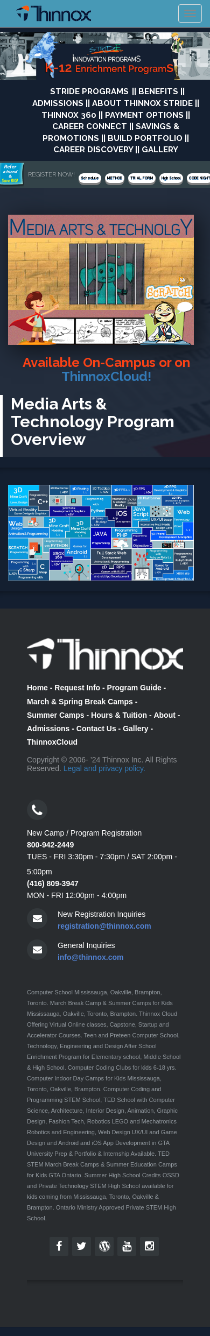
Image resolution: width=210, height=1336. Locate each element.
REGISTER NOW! (51, 174)
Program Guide (134, 687)
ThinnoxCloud (52, 742)
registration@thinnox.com (104, 926)
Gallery (135, 728)
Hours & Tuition (119, 715)
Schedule (90, 177)
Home (37, 687)
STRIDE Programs (89, 91)
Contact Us (96, 728)
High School (171, 177)
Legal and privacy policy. (104, 768)
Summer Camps (56, 715)
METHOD (114, 177)
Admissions (48, 728)
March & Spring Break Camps (80, 701)
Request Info (77, 687)
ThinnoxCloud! (106, 376)
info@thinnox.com (91, 957)
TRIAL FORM (141, 177)
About (164, 715)
